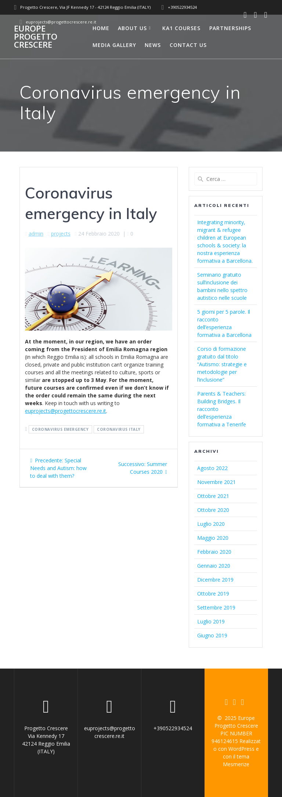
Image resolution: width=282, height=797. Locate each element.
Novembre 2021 (216, 481)
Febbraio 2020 (214, 551)
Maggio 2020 (212, 537)
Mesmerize (236, 764)
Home (101, 28)
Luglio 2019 (211, 621)
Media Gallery (114, 44)
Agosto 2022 (212, 468)
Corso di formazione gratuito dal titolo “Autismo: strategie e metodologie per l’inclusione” (222, 364)
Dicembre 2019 (215, 579)
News (153, 44)
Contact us (188, 44)
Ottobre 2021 (213, 495)
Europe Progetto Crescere (35, 37)
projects (60, 233)
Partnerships (230, 28)
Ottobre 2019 (213, 593)
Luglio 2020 (211, 523)
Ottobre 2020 (213, 509)
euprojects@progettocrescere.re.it (65, 410)
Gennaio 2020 (213, 565)
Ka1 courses (181, 28)
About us (132, 28)
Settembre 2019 (216, 607)
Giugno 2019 (212, 635)
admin (36, 233)
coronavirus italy (119, 429)
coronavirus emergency (60, 429)
